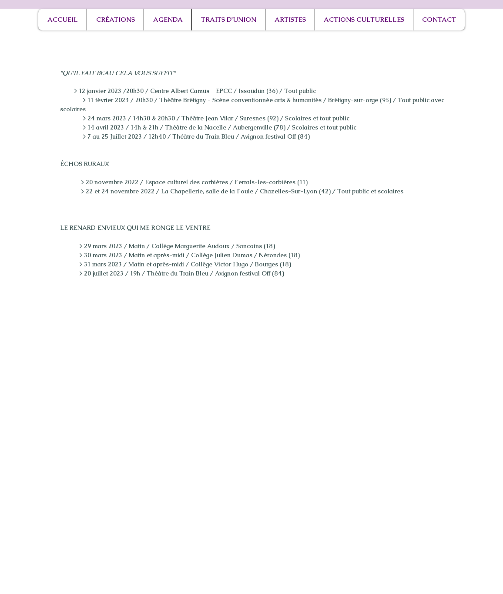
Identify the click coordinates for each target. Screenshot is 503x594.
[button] (115, 19)
